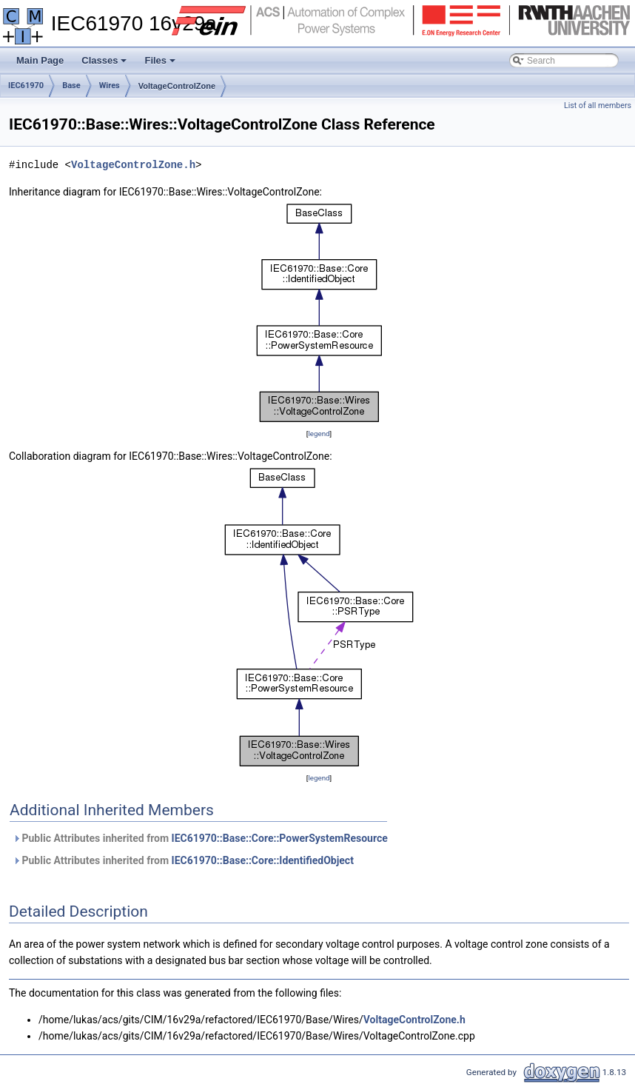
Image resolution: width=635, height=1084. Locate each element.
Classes (105, 64)
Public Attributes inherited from (200, 838)
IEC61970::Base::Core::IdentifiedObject (263, 860)
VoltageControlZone (176, 85)
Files (161, 64)
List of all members (597, 105)
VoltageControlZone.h (133, 165)
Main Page (40, 60)
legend (318, 433)
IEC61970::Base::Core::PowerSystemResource (280, 838)
